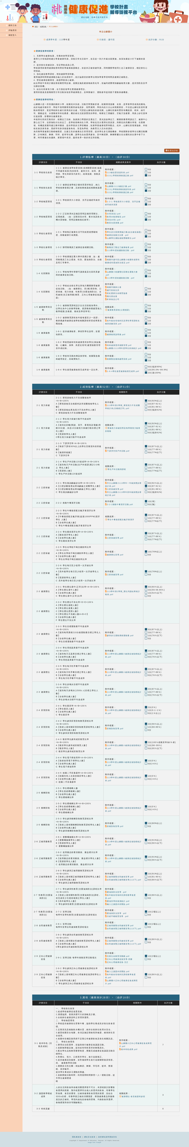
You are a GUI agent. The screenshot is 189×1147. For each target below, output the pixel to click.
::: (1, 21)
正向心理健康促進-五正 (117, 971)
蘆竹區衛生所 (112, 293)
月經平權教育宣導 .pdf (117, 922)
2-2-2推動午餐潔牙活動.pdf (120, 510)
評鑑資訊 (11, 31)
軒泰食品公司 (112, 302)
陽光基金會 (111, 299)
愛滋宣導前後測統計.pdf (118, 907)
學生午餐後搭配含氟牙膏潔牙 (120, 526)
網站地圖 (84, 17)
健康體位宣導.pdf (114, 561)
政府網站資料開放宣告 (107, 1137)
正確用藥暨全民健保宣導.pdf (120, 881)
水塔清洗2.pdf (113, 214)
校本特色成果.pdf (129, 1058)
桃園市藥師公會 (113, 290)
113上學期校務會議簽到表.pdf (121, 189)
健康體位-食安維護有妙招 (133, 1106)
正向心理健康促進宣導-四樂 (119, 968)
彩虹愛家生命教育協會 (117, 296)
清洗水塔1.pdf (113, 220)
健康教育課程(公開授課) (118, 313)
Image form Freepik (94, 1142)
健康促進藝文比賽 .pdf (117, 238)
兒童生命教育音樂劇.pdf (118, 965)
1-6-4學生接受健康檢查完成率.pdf (123, 377)
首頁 (36, 26)
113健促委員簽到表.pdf (118, 172)
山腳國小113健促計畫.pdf (119, 186)
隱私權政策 (76, 1137)
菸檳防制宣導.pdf (114, 735)
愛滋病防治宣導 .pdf (116, 898)
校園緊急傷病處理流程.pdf (119, 365)
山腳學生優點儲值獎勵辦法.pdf (121, 241)
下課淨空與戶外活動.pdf (118, 457)
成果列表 (43, 26)
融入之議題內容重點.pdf (118, 910)
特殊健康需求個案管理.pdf (119, 348)
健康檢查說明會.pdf (116, 337)
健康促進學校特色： (45, 99)
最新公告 (11, 25)
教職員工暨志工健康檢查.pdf (120, 250)
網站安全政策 (89, 1137)
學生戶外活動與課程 (116, 475)
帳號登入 (11, 36)
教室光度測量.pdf (114, 223)
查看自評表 (171, 150)
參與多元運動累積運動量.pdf (120, 642)
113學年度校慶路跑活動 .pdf (120, 253)
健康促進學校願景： (45, 50)
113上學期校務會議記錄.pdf (120, 176)
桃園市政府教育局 (100, 17)
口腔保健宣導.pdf (114, 495)
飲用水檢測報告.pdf (116, 217)
